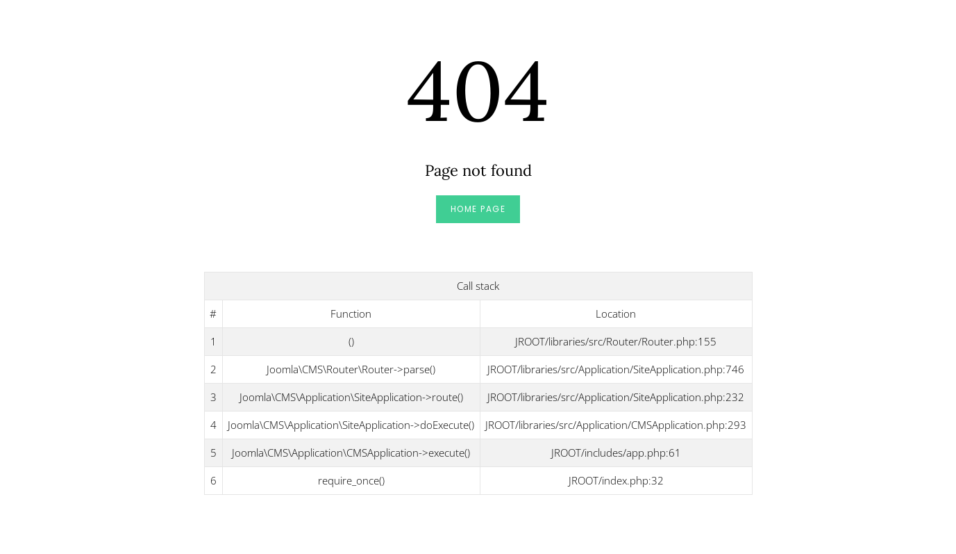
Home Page (478, 209)
